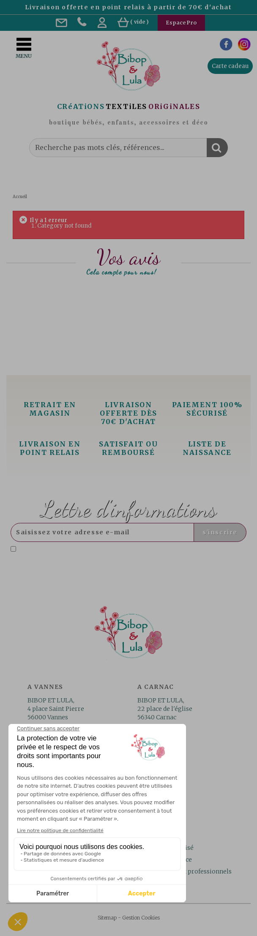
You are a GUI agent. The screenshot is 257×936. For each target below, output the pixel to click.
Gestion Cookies (141, 917)
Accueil (20, 196)
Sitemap (107, 917)
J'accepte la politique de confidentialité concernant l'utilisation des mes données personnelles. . (126, 553)
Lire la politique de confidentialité (97, 556)
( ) (133, 22)
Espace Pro (181, 22)
